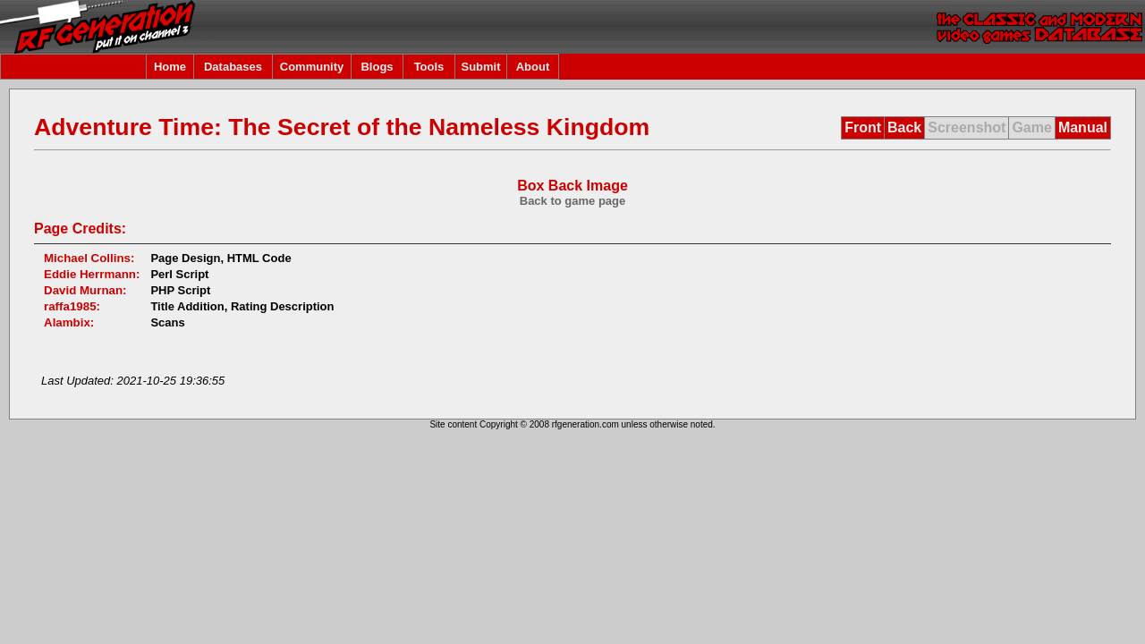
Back (904, 127)
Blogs (376, 66)
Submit (480, 66)
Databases (233, 66)
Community (312, 66)
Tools (429, 66)
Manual (1082, 127)
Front (862, 127)
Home (170, 66)
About (533, 66)
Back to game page (573, 201)
